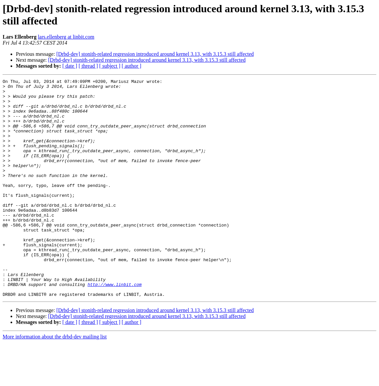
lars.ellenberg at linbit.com (66, 37)
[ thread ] (88, 66)
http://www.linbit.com (114, 326)
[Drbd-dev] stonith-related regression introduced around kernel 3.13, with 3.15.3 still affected (155, 54)
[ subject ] (109, 66)
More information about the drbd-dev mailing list (55, 380)
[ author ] (132, 66)
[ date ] (69, 66)
